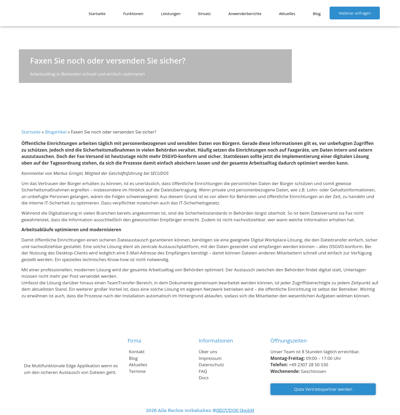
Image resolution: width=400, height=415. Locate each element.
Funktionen (133, 13)
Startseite (97, 13)
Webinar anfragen (355, 13)
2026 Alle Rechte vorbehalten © (200, 410)
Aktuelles (287, 13)
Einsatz (204, 13)
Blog (317, 13)
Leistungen (171, 13)
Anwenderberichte (244, 13)
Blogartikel (56, 132)
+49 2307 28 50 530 (308, 365)
